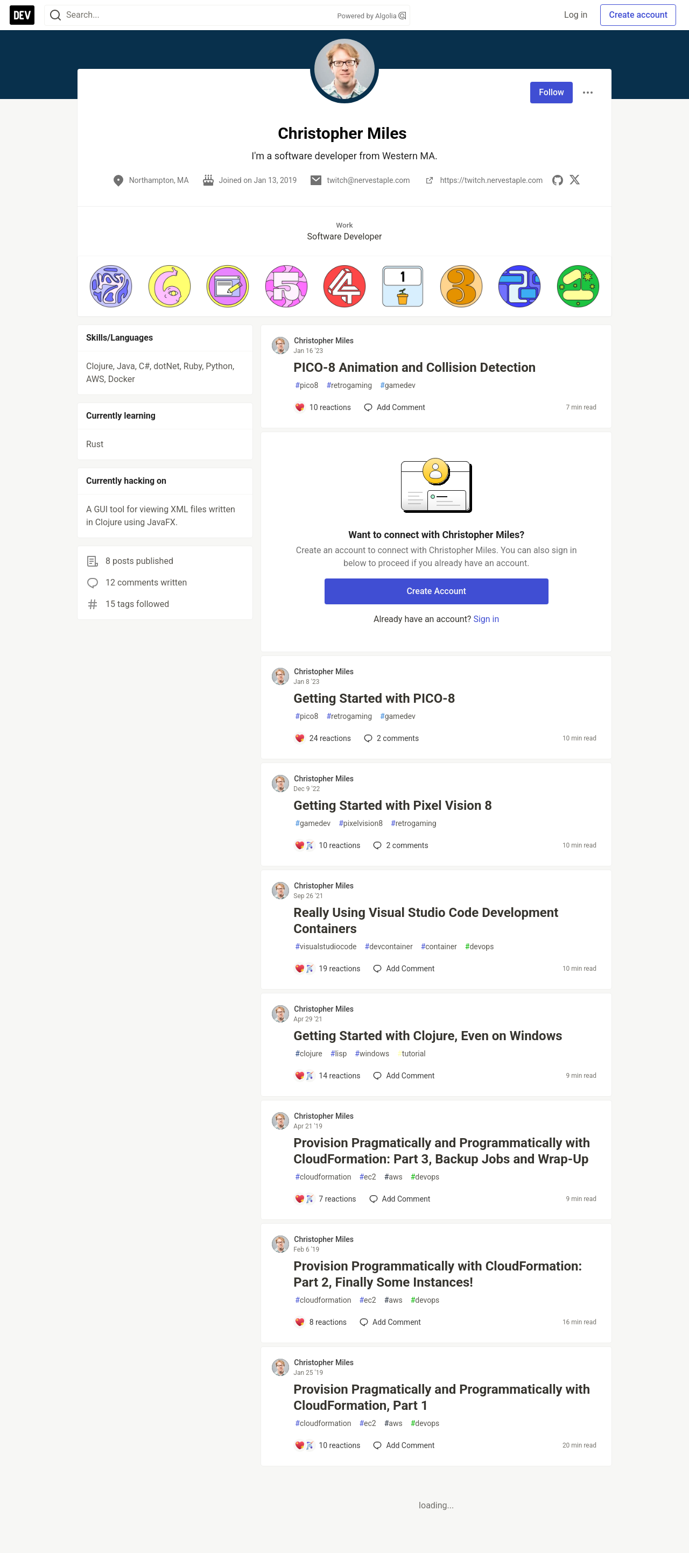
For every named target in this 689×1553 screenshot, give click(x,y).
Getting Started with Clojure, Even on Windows (427, 1035)
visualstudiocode (325, 946)
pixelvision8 (361, 823)
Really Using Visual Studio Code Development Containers (425, 920)
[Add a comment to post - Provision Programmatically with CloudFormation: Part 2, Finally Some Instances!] (320, 1322)
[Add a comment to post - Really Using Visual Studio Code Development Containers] (327, 968)
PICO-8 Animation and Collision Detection (414, 367)
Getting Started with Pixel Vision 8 (392, 805)
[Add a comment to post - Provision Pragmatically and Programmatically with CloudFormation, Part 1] (327, 1445)
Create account (638, 15)
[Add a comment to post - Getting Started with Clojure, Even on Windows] (327, 1075)
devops (479, 946)
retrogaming (349, 385)
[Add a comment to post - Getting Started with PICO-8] (322, 738)
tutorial (411, 1054)
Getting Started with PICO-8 (374, 698)
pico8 (306, 385)
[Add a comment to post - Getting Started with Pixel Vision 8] (327, 845)
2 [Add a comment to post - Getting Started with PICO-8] (390, 738)
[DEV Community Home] (22, 15)
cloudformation (323, 1177)
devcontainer (389, 946)
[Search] (55, 15)
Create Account (436, 591)
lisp (339, 1054)
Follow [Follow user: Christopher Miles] (551, 92)
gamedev (398, 385)
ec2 (367, 1177)
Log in (575, 15)
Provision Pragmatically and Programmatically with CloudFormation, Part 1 (441, 1397)
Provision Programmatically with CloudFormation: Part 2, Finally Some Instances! (437, 1274)
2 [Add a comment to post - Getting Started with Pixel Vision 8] (399, 845)
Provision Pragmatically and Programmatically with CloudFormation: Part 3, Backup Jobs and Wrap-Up (441, 1151)
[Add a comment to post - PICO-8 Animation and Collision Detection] (322, 407)
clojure (308, 1054)
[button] (111, 286)
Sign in (486, 619)
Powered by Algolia (371, 16)
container (439, 946)
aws (393, 1177)
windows (372, 1054)
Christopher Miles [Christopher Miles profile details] (324, 340)
